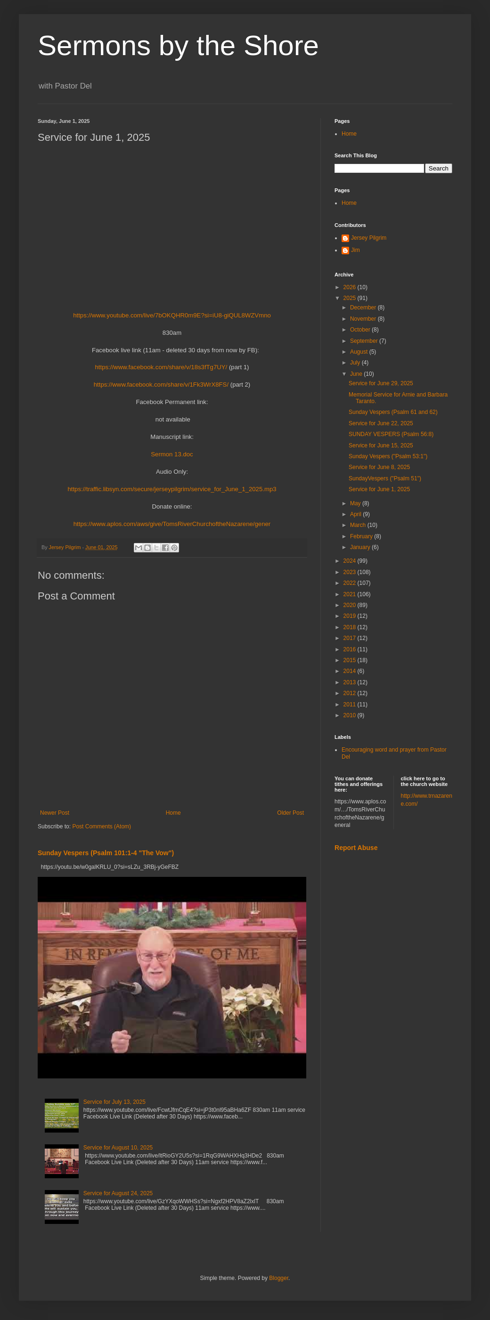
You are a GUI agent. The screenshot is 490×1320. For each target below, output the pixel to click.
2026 (350, 287)
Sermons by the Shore (178, 45)
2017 (350, 638)
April (356, 514)
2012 (350, 693)
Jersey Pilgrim (368, 238)
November (364, 319)
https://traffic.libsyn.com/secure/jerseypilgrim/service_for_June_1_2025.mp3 (171, 489)
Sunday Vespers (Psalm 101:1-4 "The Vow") (106, 853)
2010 (350, 715)
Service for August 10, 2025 (118, 1147)
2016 (350, 649)
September (364, 341)
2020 (350, 605)
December (364, 307)
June (357, 374)
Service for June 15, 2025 (381, 445)
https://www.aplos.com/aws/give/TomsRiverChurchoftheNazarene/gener (172, 523)
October (361, 329)
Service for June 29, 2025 (381, 383)
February (362, 536)
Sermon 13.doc (172, 454)
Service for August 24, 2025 (118, 1193)
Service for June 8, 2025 (379, 467)
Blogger (278, 1278)
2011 (350, 704)
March (359, 525)
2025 (350, 298)
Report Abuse (356, 847)
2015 (350, 660)
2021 (350, 594)
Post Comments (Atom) (101, 826)
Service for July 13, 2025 (114, 1102)
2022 (350, 583)
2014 (350, 671)
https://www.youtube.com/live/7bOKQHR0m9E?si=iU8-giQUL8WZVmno (172, 315)
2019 (350, 616)
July (356, 362)
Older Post (290, 813)
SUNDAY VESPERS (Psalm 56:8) (391, 434)
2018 (350, 627)
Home (173, 813)
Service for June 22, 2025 (381, 423)
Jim (355, 250)
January (361, 547)
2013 (350, 682)
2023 (350, 572)
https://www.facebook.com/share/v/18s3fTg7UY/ (162, 367)
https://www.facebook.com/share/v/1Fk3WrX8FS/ (161, 384)
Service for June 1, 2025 (379, 489)
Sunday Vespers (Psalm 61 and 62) (393, 412)
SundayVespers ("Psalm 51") (385, 478)
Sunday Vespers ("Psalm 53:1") (388, 456)
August (359, 351)
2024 (350, 561)
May (356, 503)
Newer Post (54, 813)
